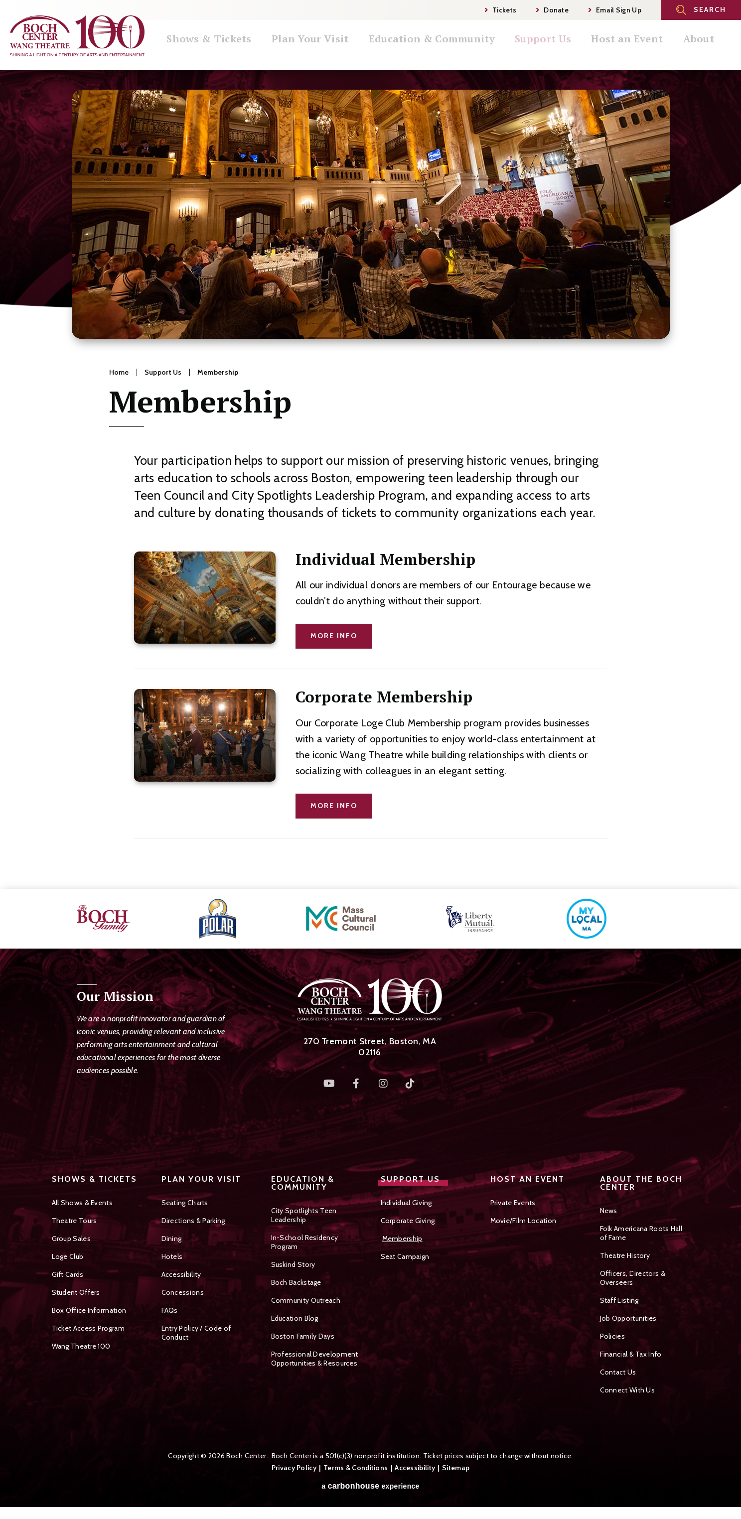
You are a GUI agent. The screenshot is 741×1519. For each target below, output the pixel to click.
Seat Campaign (405, 1256)
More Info (333, 635)
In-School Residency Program (304, 1242)
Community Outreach (305, 1300)
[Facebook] (356, 1084)
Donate (552, 9)
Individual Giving (406, 1202)
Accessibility (181, 1274)
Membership (402, 1238)
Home (119, 372)
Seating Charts (184, 1202)
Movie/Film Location (523, 1220)
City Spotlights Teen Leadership (304, 1215)
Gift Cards (68, 1274)
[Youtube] (329, 1084)
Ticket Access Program (88, 1328)
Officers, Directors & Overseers (632, 1278)
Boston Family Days (302, 1336)
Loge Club (68, 1256)
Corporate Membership (384, 697)
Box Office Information (89, 1310)
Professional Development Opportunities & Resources (314, 1359)
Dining (171, 1238)
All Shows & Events (82, 1202)
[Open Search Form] (701, 10)
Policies (612, 1336)
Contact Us (618, 1372)
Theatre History (625, 1255)
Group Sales (71, 1238)
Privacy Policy (294, 1467)
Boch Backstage (296, 1282)
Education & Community (451, 49)
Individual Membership (386, 559)
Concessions (182, 1292)
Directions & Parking (193, 1220)
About (711, 49)
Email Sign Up (615, 9)
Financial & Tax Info (631, 1354)
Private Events (513, 1202)
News (608, 1210)
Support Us (560, 49)
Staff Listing (619, 1300)
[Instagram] (383, 1084)
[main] (370, 479)
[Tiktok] (410, 1084)
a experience (370, 1486)
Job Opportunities (628, 1318)
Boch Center (77, 35)
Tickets (500, 9)
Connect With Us (627, 1389)
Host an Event (642, 49)
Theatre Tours (74, 1220)
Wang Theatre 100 (81, 1346)
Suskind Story (293, 1264)
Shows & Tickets (234, 49)
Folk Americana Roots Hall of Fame (641, 1233)
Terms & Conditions (355, 1467)
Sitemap (455, 1467)
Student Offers (76, 1292)
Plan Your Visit (332, 49)
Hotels (172, 1256)
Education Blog (294, 1318)
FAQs (169, 1310)
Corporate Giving (408, 1220)
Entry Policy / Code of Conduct (196, 1333)
